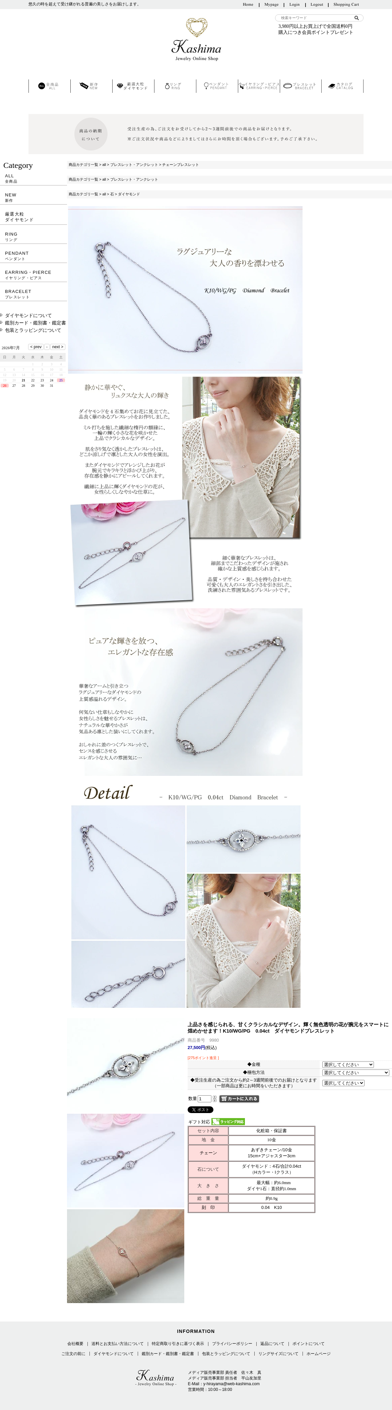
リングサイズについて (278, 1353)
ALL (33, 178)
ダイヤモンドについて (28, 315)
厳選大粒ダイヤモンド (19, 216)
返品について (272, 1343)
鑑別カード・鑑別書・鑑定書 (35, 322)
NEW (33, 197)
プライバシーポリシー (232, 1343)
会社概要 (75, 1343)
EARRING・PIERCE (33, 275)
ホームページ (319, 1353)
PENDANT (33, 256)
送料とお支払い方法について (117, 1343)
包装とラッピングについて (33, 330)
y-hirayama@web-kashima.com (231, 1384)
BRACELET (33, 294)
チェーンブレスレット (180, 165)
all (104, 165)
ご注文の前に (73, 1353)
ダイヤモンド (129, 194)
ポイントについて (308, 1343)
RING (33, 237)
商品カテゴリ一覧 (83, 165)
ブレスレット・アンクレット (134, 165)
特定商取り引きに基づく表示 (178, 1343)
